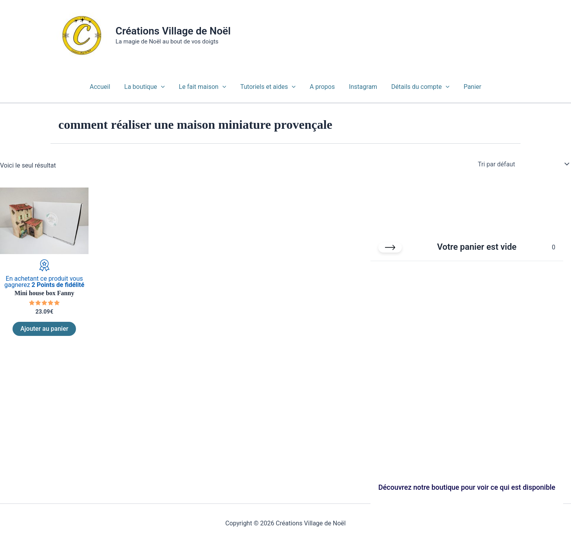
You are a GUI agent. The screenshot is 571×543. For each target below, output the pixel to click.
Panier (467, 86)
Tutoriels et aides (268, 87)
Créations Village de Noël (173, 31)
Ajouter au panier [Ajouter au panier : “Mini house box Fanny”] (44, 328)
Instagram (361, 86)
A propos (321, 86)
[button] (165, 87)
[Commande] (523, 164)
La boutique (148, 87)
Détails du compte (416, 87)
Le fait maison (205, 87)
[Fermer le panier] (390, 247)
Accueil (105, 86)
